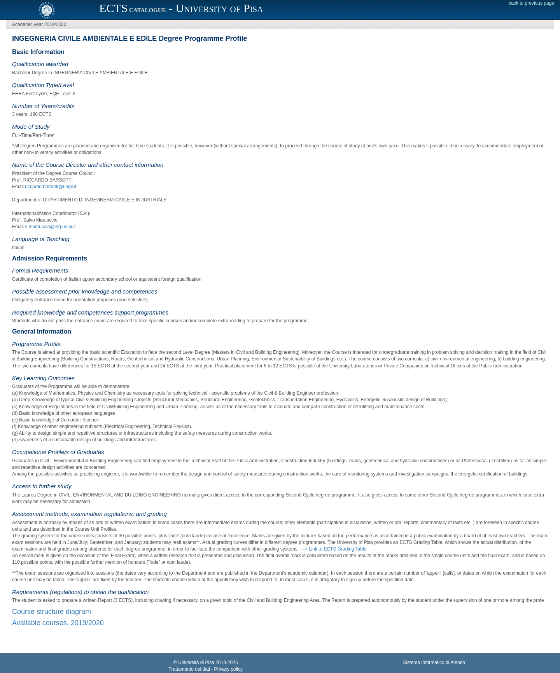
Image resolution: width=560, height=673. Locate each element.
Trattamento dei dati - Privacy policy (206, 669)
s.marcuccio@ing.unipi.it (50, 226)
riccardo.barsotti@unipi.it (50, 186)
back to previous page (531, 3)
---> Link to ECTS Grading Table (333, 549)
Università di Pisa (196, 662)
